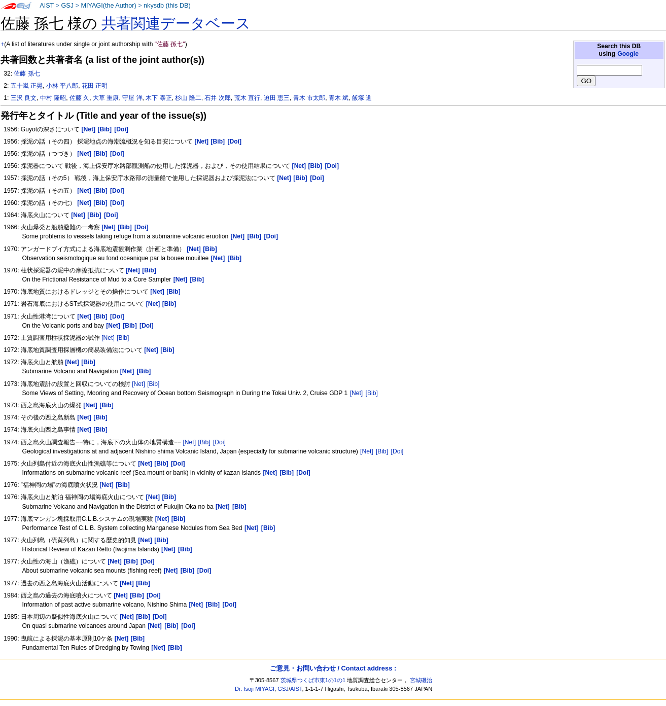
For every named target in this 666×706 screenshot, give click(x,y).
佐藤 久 (79, 97)
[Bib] (123, 337)
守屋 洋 (132, 97)
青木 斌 (338, 97)
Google (628, 53)
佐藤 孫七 (27, 73)
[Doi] (219, 442)
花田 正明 (95, 85)
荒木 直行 (247, 97)
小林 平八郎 (62, 85)
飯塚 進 (362, 97)
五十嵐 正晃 (27, 85)
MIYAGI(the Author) (108, 5)
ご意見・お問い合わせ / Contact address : (333, 668)
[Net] (108, 337)
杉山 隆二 (188, 97)
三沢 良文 (24, 97)
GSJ (67, 5)
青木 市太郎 (309, 97)
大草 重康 (106, 97)
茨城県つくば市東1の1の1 (313, 680)
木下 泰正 (158, 97)
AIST (47, 5)
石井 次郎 (217, 97)
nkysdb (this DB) (167, 5)
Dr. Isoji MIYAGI (254, 689)
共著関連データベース (176, 23)
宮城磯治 (421, 680)
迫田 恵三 (277, 97)
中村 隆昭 (53, 97)
